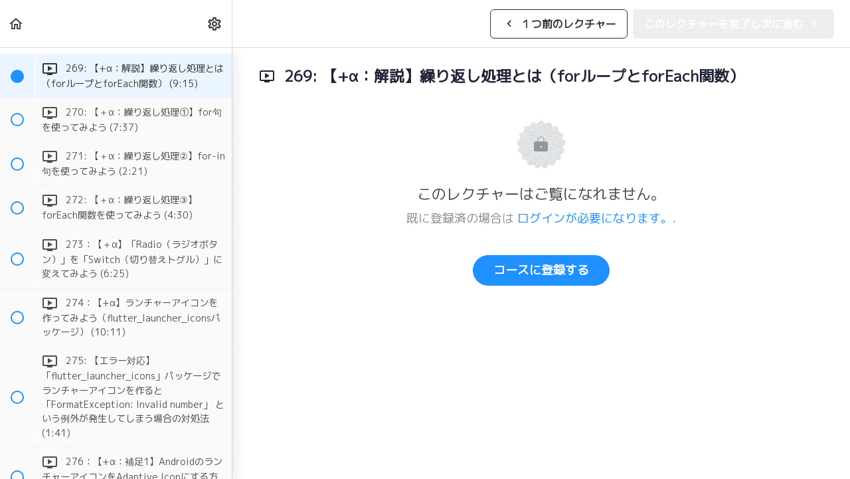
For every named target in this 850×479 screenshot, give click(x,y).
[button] (16, 23)
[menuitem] (215, 23)
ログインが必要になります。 (595, 218)
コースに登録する (541, 270)
